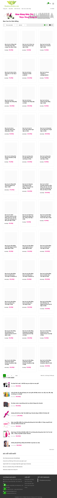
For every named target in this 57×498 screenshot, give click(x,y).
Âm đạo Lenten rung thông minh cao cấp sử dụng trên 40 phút (27, 403)
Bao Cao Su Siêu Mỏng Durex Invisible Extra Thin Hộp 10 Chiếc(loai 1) (11, 275)
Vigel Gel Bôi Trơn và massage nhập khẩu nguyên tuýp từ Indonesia (17, 463)
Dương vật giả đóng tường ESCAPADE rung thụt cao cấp (25, 442)
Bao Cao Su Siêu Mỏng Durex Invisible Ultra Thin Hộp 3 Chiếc (10, 303)
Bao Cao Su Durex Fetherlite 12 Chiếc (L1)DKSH (27, 74)
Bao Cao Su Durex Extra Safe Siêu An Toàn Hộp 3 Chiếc (10, 74)
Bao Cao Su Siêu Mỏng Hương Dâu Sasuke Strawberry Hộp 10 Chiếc (46, 362)
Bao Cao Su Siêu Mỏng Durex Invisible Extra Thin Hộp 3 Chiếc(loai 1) (28, 275)
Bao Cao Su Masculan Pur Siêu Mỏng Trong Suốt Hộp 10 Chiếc (28, 157)
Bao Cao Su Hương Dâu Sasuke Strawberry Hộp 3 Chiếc (10, 157)
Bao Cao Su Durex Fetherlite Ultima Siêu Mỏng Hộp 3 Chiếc (10, 130)
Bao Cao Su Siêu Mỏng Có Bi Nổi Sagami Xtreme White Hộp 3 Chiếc (11, 247)
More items (51, 449)
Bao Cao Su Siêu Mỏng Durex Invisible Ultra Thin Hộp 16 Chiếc (45, 275)
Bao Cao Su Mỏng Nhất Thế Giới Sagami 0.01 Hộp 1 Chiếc (10, 185)
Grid (46, 25)
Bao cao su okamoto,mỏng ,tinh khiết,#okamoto (13, 466)
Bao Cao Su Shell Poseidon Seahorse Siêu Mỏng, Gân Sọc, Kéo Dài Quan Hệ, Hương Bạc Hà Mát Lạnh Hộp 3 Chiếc (10, 217)
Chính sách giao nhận (29, 483)
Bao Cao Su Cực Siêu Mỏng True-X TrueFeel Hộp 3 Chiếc (45, 46)
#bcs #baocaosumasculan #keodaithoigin (11, 458)
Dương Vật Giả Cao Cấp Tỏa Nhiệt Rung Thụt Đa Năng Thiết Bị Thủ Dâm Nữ (30, 413)
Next (17, 375)
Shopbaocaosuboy (45, 480)
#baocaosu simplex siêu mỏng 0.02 (10, 469)
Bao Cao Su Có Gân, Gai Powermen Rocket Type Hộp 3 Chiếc (28, 46)
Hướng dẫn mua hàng (29, 479)
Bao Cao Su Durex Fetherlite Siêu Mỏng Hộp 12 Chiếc (11, 102)
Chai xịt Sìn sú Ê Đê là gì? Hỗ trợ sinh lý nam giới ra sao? (15, 460)
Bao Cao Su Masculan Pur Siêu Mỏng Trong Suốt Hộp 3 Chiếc (45, 157)
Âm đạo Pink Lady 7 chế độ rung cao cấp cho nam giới (25, 383)
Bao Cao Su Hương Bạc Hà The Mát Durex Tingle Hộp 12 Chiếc (46, 130)
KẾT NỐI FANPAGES (43, 477)
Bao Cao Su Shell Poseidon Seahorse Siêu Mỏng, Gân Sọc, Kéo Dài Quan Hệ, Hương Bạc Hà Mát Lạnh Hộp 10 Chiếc (46, 187)
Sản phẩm (11, 8)
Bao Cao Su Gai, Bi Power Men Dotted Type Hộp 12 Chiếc (28, 130)
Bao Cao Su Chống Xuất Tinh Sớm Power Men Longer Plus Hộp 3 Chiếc (11, 46)
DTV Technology (38, 497)
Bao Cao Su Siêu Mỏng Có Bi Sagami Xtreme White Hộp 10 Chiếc (28, 247)
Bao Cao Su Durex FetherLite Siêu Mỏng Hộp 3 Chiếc (45, 102)
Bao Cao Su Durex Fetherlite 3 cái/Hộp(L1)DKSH (44, 74)
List (51, 25)
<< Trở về (52, 8)
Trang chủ (5, 8)
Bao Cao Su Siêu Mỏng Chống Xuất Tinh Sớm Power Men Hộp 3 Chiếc (45, 216)
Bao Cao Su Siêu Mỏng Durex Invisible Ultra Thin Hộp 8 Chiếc (28, 303)
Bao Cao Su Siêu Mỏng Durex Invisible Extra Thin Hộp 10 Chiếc (45, 247)
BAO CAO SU (17, 8)
